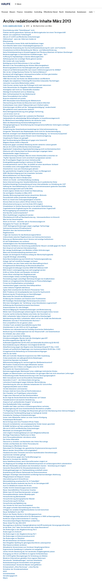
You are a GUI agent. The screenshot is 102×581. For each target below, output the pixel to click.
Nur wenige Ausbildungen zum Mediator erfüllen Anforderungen (26, 250)
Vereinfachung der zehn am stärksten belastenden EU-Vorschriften (27, 384)
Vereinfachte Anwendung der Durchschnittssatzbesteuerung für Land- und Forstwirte (34, 48)
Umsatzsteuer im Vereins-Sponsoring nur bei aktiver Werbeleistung (27, 206)
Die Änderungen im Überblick (14, 538)
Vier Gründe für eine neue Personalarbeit (18, 505)
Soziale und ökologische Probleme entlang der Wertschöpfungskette (28, 254)
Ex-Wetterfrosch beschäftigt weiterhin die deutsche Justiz (24, 120)
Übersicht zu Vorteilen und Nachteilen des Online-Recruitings (25, 441)
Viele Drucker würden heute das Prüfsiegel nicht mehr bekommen (27, 85)
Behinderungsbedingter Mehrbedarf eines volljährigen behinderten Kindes (30, 371)
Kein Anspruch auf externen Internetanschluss (20, 248)
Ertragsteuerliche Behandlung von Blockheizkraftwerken (23, 265)
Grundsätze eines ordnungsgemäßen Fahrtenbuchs (21, 166)
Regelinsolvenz (8, 232)
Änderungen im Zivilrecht (12, 532)
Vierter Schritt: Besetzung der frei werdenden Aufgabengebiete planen (29, 551)
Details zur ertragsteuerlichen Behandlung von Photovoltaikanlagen (27, 281)
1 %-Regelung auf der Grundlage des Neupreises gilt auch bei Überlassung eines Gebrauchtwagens (39, 411)
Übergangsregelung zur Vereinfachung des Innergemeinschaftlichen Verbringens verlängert (36, 125)
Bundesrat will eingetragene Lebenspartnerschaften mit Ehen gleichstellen (30, 74)
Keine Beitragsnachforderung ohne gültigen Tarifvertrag (23, 111)
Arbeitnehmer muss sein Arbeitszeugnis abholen (20, 169)
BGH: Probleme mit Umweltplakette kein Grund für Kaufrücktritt (26, 292)
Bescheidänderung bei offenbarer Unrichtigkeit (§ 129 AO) (24, 345)
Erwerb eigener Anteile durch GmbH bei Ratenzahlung (23, 191)
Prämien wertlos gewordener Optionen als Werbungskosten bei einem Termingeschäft (34, 32)
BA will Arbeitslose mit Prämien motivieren (18, 540)
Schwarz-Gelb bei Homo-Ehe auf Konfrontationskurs (22, 391)
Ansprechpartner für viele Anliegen (15, 307)
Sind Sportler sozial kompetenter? (15, 213)
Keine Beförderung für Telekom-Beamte (17, 76)
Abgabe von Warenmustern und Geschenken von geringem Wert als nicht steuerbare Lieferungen (38, 373)
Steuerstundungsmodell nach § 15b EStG (18, 188)
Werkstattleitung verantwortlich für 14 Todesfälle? (21, 481)
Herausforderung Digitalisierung (14, 503)
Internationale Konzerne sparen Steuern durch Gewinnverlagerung (27, 136)
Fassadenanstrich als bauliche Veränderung (19, 400)
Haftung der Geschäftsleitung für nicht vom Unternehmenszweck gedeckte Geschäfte (34, 186)
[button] (18, 4)
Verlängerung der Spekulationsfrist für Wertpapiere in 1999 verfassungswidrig (31, 516)
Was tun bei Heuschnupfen (13, 219)
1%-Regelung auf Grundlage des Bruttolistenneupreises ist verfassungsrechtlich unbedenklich (37, 463)
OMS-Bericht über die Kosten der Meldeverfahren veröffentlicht (26, 78)
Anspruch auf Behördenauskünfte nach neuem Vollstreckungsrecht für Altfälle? (32, 70)
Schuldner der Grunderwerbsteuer (15, 569)
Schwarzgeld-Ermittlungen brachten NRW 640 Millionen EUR (25, 268)
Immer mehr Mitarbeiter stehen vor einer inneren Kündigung (25, 417)
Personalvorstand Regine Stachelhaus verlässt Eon (21, 521)
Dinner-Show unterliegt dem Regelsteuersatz (19, 274)
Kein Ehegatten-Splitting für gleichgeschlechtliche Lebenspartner (27, 543)
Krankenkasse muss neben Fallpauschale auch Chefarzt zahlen (26, 105)
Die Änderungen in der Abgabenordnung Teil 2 (20, 529)
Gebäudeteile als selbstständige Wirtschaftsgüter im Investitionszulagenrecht (31, 118)
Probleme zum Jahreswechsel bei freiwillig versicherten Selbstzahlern (28, 329)
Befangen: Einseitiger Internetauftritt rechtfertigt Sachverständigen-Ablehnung (32, 474)
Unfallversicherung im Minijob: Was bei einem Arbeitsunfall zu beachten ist (30, 155)
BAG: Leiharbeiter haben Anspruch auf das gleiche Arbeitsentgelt (27, 316)
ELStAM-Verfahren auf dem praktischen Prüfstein (21, 426)
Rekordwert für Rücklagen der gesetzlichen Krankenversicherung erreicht (30, 448)
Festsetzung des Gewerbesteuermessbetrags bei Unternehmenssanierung (30, 129)
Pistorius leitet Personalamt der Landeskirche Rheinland (23, 116)
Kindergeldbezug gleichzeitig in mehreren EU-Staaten (22, 162)
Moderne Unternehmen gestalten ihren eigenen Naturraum (24, 558)
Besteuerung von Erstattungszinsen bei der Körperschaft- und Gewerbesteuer (31, 331)
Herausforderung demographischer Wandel (19, 499)
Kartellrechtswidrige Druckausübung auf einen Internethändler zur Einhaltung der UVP (34, 184)
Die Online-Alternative (11, 439)
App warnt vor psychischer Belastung (16, 336)
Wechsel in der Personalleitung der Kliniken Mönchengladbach (26, 65)
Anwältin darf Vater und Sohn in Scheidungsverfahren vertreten (26, 406)
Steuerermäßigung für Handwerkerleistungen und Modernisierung (27, 309)
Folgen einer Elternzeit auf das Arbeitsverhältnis (20, 395)
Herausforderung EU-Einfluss (13, 501)
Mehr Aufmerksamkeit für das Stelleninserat (19, 94)
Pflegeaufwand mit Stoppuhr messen (16, 477)
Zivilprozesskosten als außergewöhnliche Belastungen (22, 358)
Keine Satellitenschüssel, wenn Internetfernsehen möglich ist (25, 461)
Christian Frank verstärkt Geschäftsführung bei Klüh (22, 325)
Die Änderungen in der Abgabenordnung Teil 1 (19, 534)
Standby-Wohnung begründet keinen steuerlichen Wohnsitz (25, 195)
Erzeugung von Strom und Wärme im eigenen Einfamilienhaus (25, 554)
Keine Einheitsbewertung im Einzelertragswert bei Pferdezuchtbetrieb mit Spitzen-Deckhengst (37, 52)
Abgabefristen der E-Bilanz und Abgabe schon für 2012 (23, 367)
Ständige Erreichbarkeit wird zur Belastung (18, 92)
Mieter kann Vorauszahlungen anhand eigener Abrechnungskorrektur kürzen (30, 312)
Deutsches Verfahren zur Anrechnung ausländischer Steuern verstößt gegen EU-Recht (34, 246)
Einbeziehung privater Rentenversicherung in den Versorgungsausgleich (29, 375)
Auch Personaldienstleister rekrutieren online (19, 437)
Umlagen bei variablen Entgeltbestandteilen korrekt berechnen (26, 510)
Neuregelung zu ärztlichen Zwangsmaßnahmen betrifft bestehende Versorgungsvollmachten (36, 525)
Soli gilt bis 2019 (9, 127)
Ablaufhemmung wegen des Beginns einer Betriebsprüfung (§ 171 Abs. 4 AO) (31, 347)
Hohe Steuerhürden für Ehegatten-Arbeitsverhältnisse (22, 87)
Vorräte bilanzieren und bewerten (15, 389)
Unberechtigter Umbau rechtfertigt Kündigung (20, 276)
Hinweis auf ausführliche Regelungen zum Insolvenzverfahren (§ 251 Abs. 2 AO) (31, 349)
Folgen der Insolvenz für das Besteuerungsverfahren (22, 235)
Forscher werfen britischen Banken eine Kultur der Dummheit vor (27, 314)
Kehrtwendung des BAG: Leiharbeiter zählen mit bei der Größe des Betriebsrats (32, 318)
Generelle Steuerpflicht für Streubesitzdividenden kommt (24, 468)
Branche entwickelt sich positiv (14, 98)
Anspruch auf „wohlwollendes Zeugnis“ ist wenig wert (22, 402)
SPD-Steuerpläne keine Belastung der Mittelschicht (22, 100)
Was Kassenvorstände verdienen (15, 545)
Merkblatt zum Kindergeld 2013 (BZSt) (17, 430)
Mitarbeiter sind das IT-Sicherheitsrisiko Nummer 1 (21, 320)
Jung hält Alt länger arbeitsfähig (14, 257)
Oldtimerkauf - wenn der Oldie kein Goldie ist (19, 39)
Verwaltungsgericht (10, 576)
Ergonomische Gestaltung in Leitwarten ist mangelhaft (23, 549)
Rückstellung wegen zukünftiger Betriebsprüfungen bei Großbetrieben (29, 279)
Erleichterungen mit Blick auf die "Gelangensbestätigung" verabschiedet (29, 107)
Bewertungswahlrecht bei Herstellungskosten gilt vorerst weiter (26, 67)
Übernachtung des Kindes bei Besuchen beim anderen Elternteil (26, 103)
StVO (5, 571)
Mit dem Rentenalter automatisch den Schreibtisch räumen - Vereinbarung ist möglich (34, 466)
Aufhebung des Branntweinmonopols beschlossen (21, 305)
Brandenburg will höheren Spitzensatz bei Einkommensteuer (25, 472)
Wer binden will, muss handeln (14, 61)
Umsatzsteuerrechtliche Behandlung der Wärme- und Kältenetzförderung (29, 50)
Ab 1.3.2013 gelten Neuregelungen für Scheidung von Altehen (25, 556)
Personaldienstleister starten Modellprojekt (19, 494)
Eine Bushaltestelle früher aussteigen (16, 404)
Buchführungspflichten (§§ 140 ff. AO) (16, 340)
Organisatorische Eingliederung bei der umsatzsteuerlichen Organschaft (29, 208)
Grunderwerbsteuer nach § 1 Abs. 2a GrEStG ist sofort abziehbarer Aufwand (30, 164)
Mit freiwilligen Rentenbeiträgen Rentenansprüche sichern (24, 301)
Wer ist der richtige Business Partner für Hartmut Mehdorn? (25, 72)
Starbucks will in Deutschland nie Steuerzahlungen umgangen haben (28, 151)
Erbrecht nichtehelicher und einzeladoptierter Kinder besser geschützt (29, 424)
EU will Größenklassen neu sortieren (16, 241)
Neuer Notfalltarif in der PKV (13, 512)
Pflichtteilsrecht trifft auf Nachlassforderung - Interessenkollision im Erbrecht (31, 217)
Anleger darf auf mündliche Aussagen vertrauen (20, 261)
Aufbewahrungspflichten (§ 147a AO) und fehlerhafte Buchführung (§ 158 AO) (31, 342)
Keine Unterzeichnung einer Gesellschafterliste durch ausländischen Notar (30, 182)
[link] (4, 12)
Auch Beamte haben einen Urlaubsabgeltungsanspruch (23, 45)
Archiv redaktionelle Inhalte (12, 26)
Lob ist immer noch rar (11, 114)
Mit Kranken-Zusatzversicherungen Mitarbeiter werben (23, 364)
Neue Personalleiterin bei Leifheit (15, 96)
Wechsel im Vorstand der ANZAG (15, 459)
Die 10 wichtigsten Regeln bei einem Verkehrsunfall (21, 160)
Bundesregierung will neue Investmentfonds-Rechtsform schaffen (27, 408)
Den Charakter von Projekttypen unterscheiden (20, 393)
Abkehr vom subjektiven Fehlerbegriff (17, 34)
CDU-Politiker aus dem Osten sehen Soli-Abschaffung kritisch (25, 263)
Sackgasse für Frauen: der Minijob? (16, 224)
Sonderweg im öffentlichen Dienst (15, 446)
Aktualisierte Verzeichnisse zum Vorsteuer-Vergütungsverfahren (26, 547)
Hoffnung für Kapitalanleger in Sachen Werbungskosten (23, 56)
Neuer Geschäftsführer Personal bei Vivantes (19, 490)
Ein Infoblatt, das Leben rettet (14, 334)
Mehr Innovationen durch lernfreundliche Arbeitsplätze (23, 378)
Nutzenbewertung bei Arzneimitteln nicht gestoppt (21, 562)
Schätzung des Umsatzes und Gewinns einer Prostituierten (24, 298)
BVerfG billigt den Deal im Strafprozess (17, 177)
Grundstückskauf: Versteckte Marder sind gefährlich (22, 565)
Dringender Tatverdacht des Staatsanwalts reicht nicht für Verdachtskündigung (32, 131)
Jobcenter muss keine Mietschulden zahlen (19, 83)
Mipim (5, 578)
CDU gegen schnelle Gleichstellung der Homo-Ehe (21, 507)
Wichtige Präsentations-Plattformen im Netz (19, 435)
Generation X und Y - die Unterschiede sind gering (21, 380)
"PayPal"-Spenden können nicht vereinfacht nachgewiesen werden (27, 158)
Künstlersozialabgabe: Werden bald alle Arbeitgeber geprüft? (25, 338)
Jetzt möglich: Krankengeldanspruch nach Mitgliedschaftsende (26, 433)
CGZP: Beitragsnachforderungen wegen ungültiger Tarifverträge (26, 226)
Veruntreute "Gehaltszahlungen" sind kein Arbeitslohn (22, 560)
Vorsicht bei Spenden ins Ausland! (15, 360)
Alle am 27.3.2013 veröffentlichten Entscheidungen (21, 37)
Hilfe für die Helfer (10, 353)
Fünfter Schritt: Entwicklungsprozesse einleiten (20, 488)
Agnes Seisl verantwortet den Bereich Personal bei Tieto (23, 290)
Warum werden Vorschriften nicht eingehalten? (20, 450)
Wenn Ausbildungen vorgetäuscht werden (18, 215)
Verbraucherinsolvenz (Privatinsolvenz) (17, 228)
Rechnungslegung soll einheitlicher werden (18, 210)
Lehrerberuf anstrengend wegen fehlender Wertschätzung (24, 382)
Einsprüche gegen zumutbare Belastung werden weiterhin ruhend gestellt (30, 144)
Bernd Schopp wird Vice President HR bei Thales (21, 422)
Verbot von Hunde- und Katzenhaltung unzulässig (21, 180)
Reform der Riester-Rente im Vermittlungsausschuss (22, 514)
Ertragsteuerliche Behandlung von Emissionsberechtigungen (25, 351)
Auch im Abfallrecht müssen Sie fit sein (17, 485)
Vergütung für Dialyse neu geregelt (15, 138)
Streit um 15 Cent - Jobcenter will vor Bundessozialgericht (24, 221)
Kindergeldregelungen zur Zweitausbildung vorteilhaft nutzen (25, 470)
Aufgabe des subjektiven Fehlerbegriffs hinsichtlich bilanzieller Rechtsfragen (31, 81)
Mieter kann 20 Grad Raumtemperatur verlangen (20, 492)
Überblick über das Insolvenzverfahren (17, 230)
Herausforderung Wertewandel (14, 496)
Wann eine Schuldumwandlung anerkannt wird (20, 252)
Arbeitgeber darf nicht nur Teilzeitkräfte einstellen (21, 89)
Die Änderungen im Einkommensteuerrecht (19, 536)
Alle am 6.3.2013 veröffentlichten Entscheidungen (21, 428)
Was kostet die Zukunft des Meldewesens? (18, 296)
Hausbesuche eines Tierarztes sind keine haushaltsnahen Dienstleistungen (30, 452)
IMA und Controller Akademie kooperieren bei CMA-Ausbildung (26, 356)
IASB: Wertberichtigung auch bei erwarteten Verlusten (23, 173)
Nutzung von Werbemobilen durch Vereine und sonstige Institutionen (28, 239)
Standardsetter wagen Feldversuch (16, 153)
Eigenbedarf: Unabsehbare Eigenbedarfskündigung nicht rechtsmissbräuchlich (31, 149)
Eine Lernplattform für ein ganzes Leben (17, 323)
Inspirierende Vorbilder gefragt (14, 455)
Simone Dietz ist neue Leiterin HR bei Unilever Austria (22, 202)
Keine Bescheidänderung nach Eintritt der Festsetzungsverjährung (27, 259)
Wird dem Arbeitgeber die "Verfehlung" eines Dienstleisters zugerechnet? (30, 303)
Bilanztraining (8, 41)
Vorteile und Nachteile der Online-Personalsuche (20, 444)
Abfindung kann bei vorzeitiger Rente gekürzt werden (22, 59)
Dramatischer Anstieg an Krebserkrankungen (19, 415)
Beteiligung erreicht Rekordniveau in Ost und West (21, 63)
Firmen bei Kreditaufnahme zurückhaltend (18, 283)
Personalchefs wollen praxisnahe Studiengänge (20, 197)
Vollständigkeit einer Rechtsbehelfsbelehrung (19, 243)
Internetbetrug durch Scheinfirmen (15, 479)
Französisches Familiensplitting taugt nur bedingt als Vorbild (25, 413)
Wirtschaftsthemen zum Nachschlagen (17, 175)
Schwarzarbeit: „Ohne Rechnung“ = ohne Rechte (20, 567)
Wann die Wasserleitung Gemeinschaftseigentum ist (22, 122)
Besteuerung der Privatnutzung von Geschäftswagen (22, 294)
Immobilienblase (9, 573)
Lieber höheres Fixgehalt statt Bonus (16, 287)
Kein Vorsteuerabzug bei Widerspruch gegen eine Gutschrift (25, 140)
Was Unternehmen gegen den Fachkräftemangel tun (22, 457)
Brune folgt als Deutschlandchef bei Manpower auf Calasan (24, 397)
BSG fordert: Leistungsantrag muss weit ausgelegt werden (24, 270)
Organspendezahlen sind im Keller (15, 386)
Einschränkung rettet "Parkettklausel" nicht (18, 30)
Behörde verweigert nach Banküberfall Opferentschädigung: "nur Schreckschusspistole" (35, 133)
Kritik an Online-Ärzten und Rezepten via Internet (21, 272)
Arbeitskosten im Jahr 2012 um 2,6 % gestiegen (20, 327)
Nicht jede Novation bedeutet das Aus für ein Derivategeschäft (26, 483)
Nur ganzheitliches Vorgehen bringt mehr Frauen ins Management (27, 171)
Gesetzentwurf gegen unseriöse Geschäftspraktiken (22, 285)
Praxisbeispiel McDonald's (12, 419)
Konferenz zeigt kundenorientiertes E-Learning (20, 518)
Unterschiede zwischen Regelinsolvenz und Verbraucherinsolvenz (27, 237)
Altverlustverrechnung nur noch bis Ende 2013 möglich (23, 204)
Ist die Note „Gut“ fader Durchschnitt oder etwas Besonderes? (26, 527)
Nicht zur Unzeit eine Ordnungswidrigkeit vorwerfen (22, 199)
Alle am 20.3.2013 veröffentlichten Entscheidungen (21, 147)
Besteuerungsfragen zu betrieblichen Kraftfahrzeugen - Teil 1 (25, 54)
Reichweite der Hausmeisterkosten (16, 369)
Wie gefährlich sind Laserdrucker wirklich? (18, 109)
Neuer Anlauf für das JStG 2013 (14, 523)
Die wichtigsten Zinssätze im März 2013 (17, 193)
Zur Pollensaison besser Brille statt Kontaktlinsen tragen (23, 43)
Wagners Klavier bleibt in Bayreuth (15, 142)
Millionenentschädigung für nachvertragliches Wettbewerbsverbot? (27, 362)
